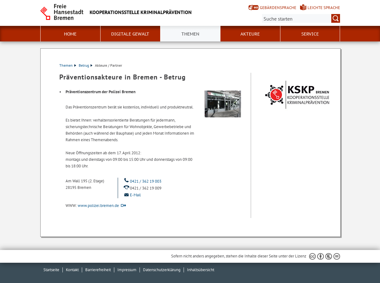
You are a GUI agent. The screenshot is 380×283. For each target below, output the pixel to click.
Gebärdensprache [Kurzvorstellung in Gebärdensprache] (278, 7)
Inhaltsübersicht (200, 269)
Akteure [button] (250, 34)
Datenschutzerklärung (161, 269)
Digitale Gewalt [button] (130, 34)
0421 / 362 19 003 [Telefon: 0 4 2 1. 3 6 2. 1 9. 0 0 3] (142, 181)
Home (70, 34)
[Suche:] (301, 18)
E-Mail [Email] (132, 195)
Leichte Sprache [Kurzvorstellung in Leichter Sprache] (324, 7)
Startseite (51, 269)
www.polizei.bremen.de (98, 205)
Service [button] (310, 34)
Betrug (85, 65)
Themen (190, 34)
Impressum (126, 269)
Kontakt (72, 269)
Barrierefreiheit (98, 269)
